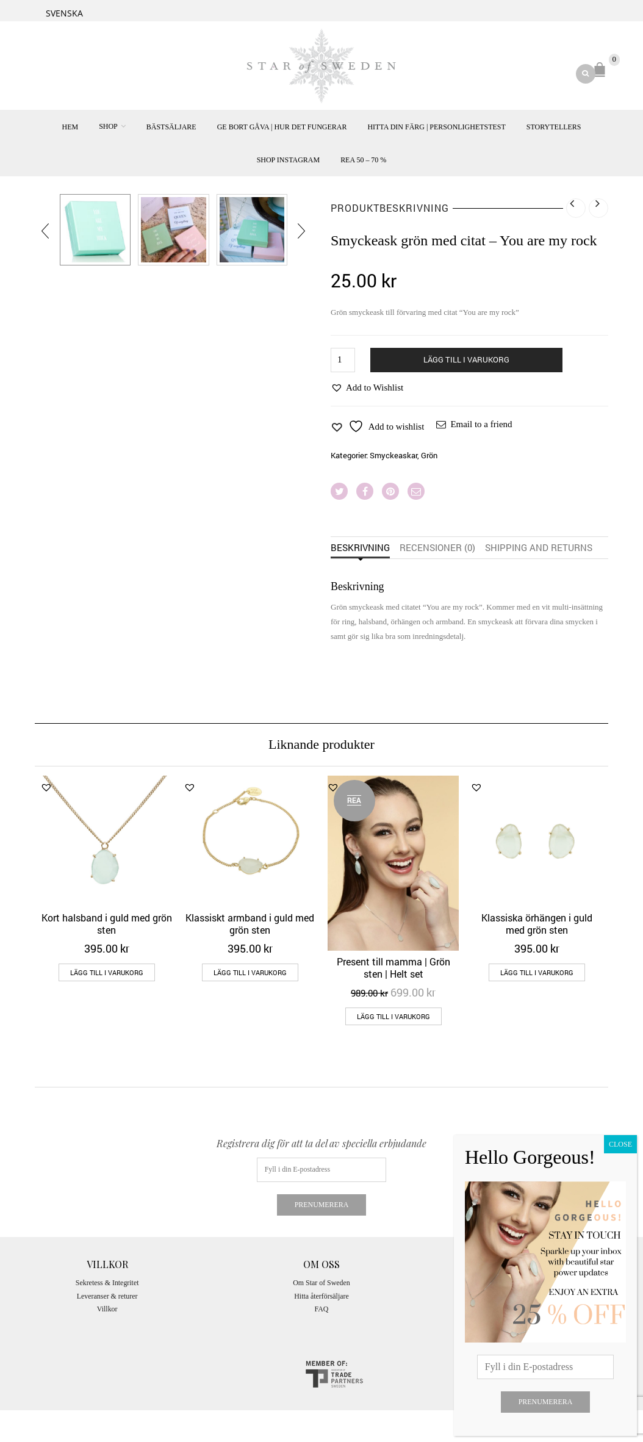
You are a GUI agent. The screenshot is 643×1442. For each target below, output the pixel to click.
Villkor (107, 1309)
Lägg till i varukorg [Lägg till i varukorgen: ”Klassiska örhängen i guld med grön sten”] (536, 972)
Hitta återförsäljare (321, 1296)
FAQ (322, 1309)
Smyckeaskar (393, 455)
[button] (367, 387)
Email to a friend (481, 424)
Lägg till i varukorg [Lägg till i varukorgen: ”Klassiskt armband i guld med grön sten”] (250, 972)
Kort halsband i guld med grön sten (106, 923)
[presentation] (46, 230)
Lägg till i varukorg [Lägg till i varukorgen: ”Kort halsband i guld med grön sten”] (106, 972)
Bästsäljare (171, 127)
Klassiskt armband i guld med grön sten (249, 923)
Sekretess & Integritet (107, 1282)
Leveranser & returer (107, 1296)
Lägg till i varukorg (466, 359)
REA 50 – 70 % (363, 160)
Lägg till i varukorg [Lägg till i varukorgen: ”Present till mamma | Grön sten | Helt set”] (393, 1016)
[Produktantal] (343, 360)
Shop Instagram (288, 160)
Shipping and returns (538, 547)
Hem (70, 127)
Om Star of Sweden (321, 1282)
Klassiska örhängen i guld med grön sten (536, 923)
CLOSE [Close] (620, 1144)
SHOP (108, 126)
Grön (429, 455)
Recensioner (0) (437, 547)
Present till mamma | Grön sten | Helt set (393, 967)
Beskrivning (360, 547)
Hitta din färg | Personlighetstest (436, 127)
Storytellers (553, 127)
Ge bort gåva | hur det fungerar (282, 127)
